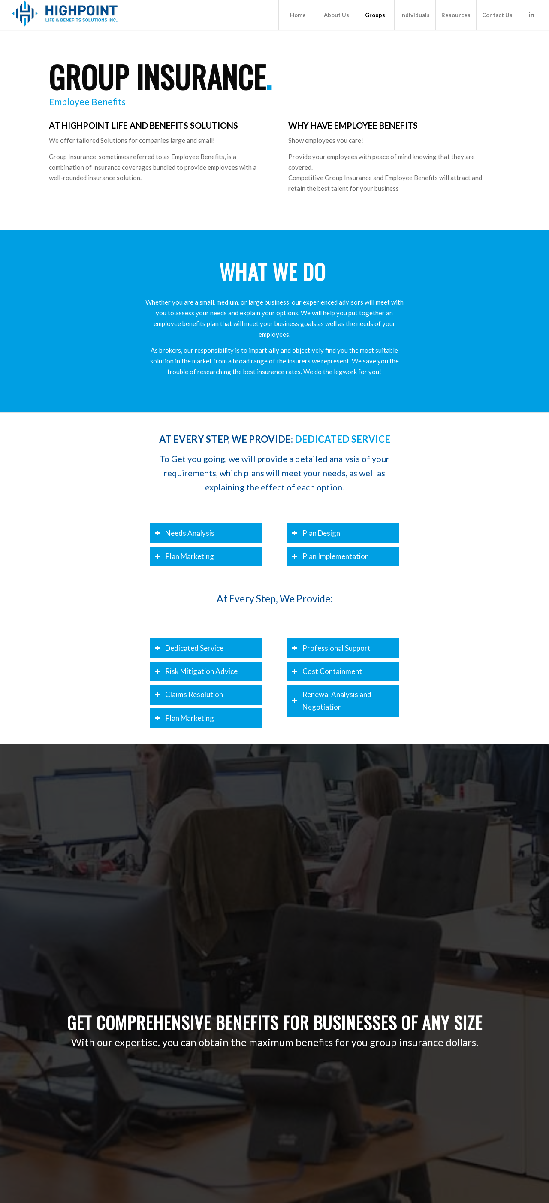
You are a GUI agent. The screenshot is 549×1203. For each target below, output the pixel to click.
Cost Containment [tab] (327, 671)
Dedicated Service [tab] (188, 648)
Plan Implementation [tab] (330, 556)
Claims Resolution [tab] (188, 694)
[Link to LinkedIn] (531, 14)
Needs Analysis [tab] (184, 533)
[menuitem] (297, 15)
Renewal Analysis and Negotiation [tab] (331, 700)
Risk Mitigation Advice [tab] (196, 671)
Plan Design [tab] (316, 533)
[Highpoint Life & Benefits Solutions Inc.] (64, 15)
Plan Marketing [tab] (184, 556)
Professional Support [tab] (331, 648)
